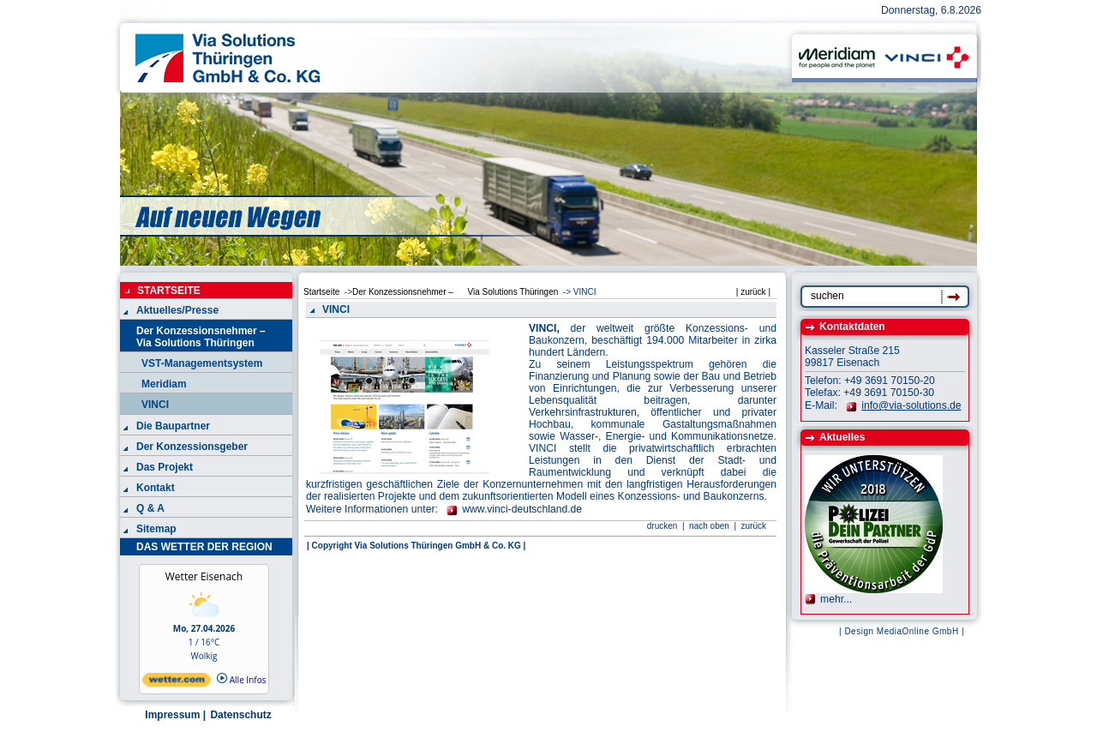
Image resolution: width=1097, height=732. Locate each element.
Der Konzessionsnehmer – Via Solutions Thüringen (207, 337)
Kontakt (155, 488)
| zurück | (753, 292)
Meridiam (164, 384)
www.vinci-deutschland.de (522, 509)
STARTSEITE (169, 291)
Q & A (150, 508)
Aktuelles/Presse (177, 310)
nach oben (707, 526)
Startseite (321, 292)
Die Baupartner (173, 426)
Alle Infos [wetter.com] (241, 680)
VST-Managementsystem (201, 363)
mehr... (836, 599)
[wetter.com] (176, 683)
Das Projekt (164, 467)
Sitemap (156, 529)
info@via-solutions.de (911, 405)
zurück (753, 526)
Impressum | (174, 715)
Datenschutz (239, 715)
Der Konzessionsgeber (192, 447)
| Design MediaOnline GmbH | (901, 631)
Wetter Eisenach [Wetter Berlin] (204, 576)
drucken (662, 526)
